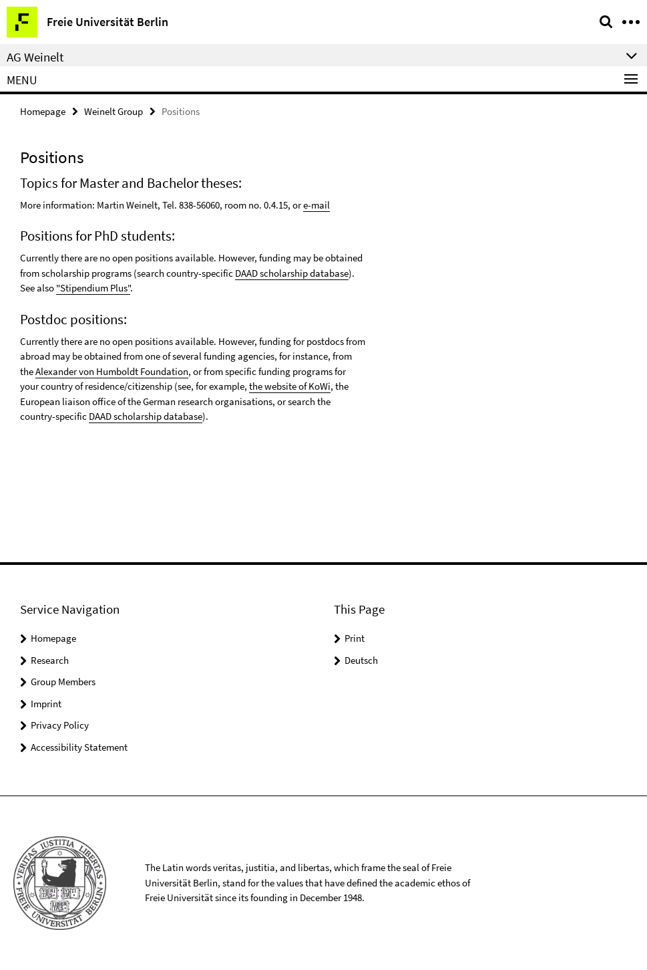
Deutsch (361, 660)
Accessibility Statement (79, 747)
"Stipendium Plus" (93, 287)
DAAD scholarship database (292, 273)
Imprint (46, 703)
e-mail (316, 205)
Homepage (42, 111)
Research (50, 660)
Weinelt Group (113, 111)
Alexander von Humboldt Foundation (111, 371)
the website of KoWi (290, 386)
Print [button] (355, 638)
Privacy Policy (60, 725)
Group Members (63, 681)
